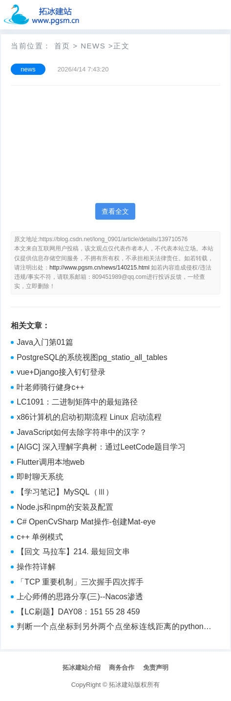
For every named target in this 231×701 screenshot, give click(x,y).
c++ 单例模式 (40, 537)
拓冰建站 (121, 684)
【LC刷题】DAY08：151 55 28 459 (78, 612)
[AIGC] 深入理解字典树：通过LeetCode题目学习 (101, 447)
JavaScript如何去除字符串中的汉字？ (82, 432)
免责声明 (155, 667)
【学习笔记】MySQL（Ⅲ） (65, 492)
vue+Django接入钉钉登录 (61, 372)
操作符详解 (36, 567)
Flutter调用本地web (50, 462)
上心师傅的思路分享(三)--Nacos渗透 (80, 596)
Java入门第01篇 (45, 342)
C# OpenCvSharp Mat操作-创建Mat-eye (86, 522)
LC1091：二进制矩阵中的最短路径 (77, 402)
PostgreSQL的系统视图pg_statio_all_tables (92, 357)
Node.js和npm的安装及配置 (65, 507)
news (93, 46)
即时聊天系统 (40, 477)
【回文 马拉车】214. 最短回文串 (73, 551)
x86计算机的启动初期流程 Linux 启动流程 (89, 417)
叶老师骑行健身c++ (50, 387)
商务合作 (121, 667)
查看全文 (115, 211)
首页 (62, 46)
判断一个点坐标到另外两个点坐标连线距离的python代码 (114, 627)
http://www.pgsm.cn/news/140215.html (99, 267)
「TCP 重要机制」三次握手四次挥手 (80, 582)
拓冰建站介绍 (82, 667)
